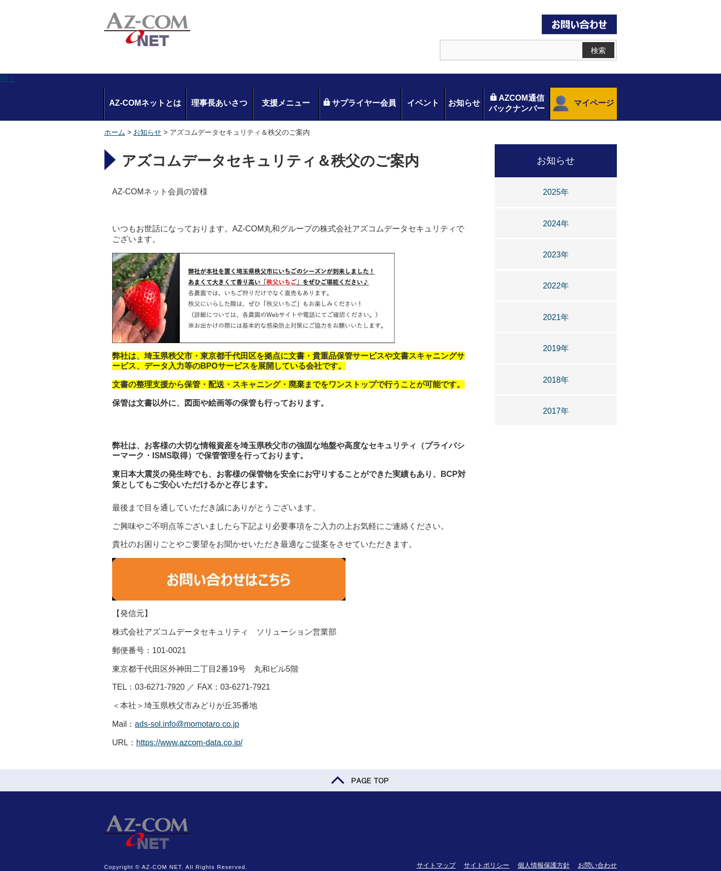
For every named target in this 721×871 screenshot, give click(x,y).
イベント (423, 103)
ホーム (114, 132)
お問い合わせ (597, 865)
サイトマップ (436, 865)
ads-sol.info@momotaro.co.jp (187, 724)
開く (8, 78)
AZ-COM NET (147, 30)
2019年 (556, 348)
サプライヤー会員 (359, 102)
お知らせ (464, 103)
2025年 (556, 192)
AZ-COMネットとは (145, 103)
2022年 (556, 285)
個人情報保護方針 (544, 865)
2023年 (556, 254)
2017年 (556, 411)
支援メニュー (286, 103)
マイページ (582, 103)
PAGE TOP (360, 780)
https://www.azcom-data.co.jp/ (189, 742)
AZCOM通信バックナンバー (517, 103)
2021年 (556, 317)
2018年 (556, 380)
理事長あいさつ (219, 103)
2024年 (556, 223)
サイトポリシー (486, 865)
